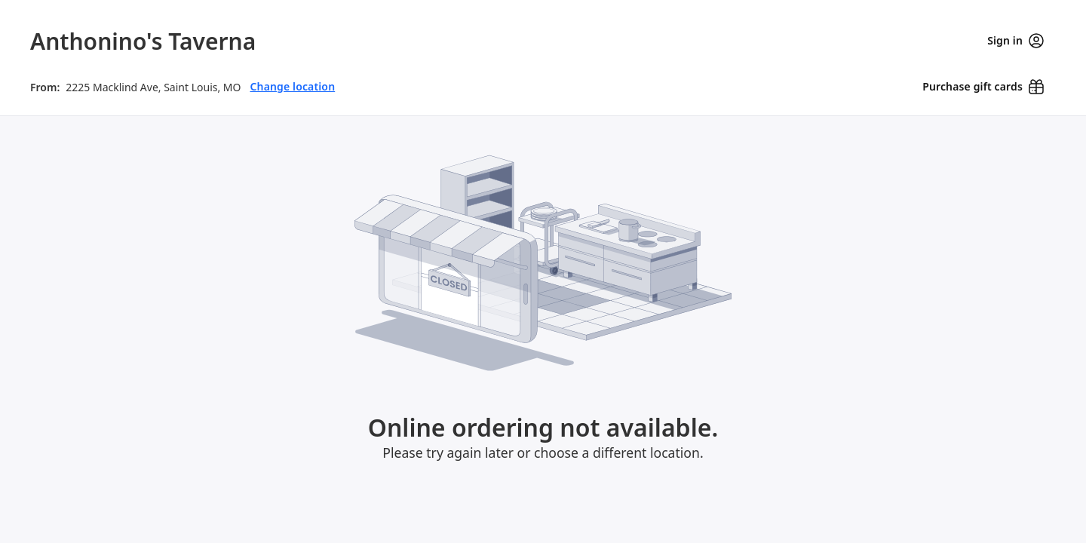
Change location (292, 77)
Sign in (1015, 40)
